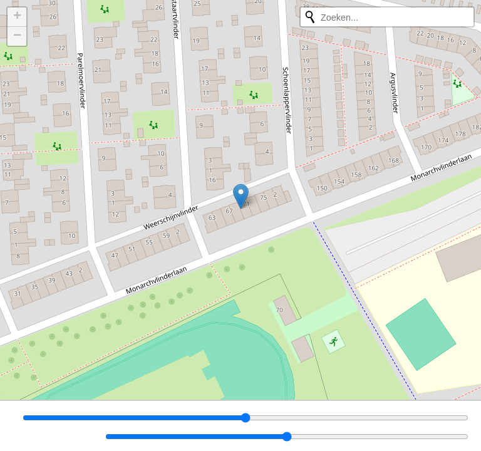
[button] (241, 196)
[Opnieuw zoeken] (310, 17)
